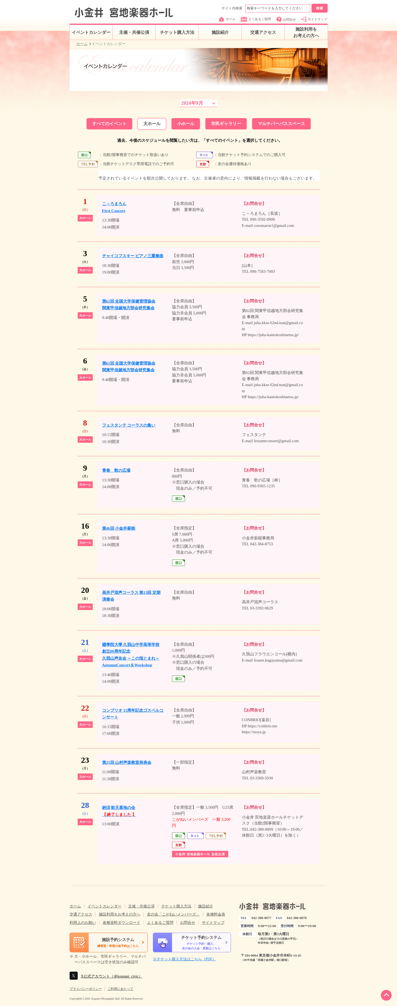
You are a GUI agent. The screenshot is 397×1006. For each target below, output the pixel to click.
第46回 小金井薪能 (118, 528)
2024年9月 (192, 103)
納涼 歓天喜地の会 (119, 811)
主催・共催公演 (134, 32)
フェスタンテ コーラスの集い (129, 425)
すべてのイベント (109, 123)
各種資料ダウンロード (121, 923)
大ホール (151, 123)
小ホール (185, 123)
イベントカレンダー (91, 32)
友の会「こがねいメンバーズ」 (173, 914)
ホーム (227, 19)
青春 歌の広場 (116, 470)
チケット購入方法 (177, 32)
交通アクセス (263, 32)
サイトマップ (314, 19)
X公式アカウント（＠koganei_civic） (111, 976)
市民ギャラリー (226, 123)
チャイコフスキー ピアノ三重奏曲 (133, 256)
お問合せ (286, 19)
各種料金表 (215, 914)
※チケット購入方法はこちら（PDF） (184, 959)
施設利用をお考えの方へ (306, 32)
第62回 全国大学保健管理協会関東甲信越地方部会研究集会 (129, 304)
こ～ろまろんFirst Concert (114, 207)
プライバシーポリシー (86, 989)
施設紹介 (220, 32)
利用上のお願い (83, 923)
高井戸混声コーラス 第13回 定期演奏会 (131, 596)
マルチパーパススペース (281, 123)
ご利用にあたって (120, 989)
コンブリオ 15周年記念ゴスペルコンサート (133, 714)
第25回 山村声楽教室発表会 (127, 762)
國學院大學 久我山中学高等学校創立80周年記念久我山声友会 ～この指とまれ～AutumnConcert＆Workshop (131, 654)
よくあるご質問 (256, 19)
